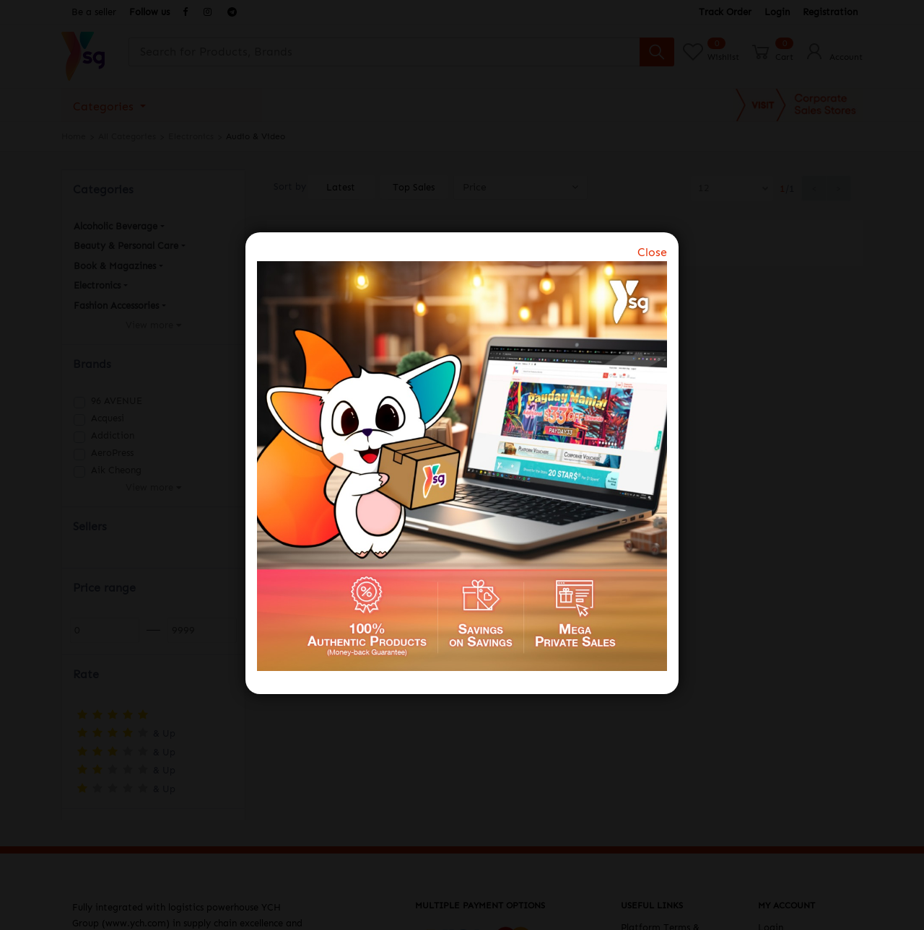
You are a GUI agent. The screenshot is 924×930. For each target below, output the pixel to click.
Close (652, 252)
